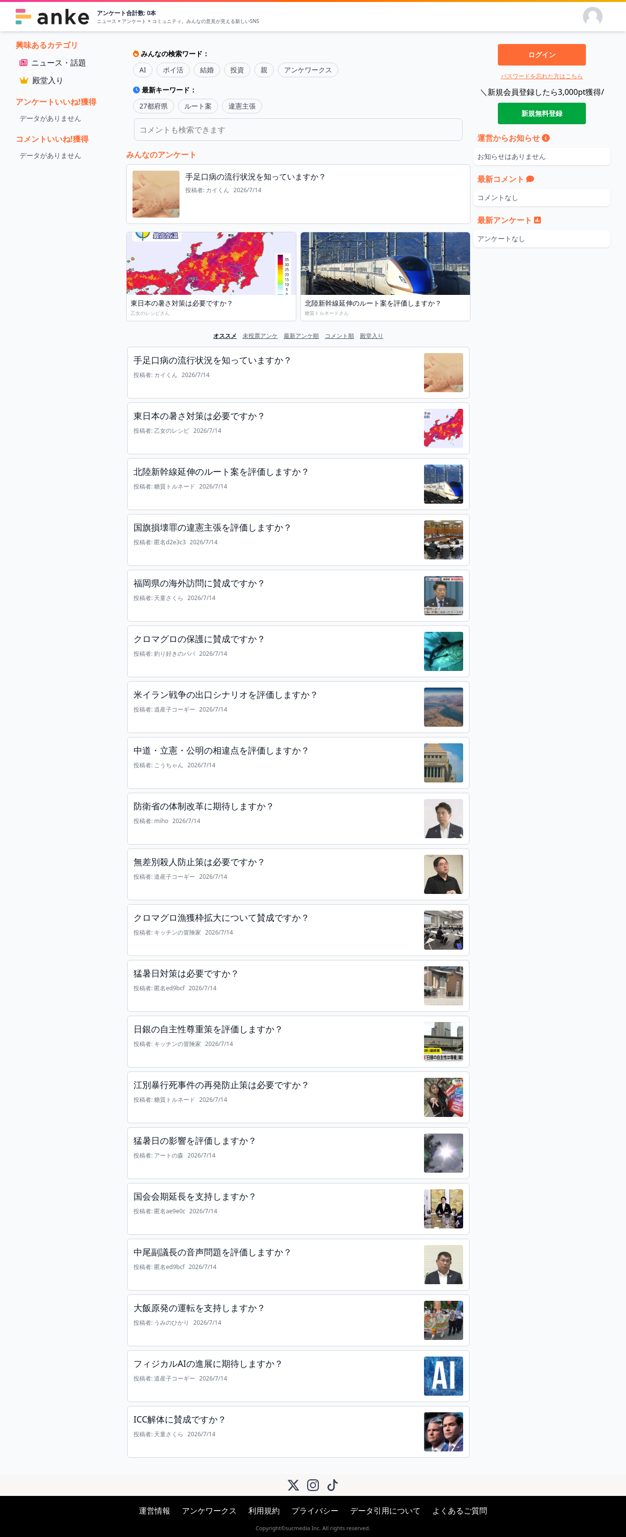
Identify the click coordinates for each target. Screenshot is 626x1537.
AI (142, 69)
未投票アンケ (260, 336)
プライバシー (314, 1510)
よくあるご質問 (459, 1510)
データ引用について (385, 1510)
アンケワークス (308, 69)
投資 (237, 69)
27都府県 (153, 106)
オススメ (225, 336)
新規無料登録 (541, 113)
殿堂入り (42, 80)
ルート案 (198, 106)
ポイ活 (173, 69)
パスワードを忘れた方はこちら (542, 76)
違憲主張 (242, 106)
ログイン (542, 54)
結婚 (207, 69)
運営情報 (154, 1510)
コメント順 (339, 336)
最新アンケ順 (301, 336)
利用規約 (264, 1510)
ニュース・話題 (53, 62)
